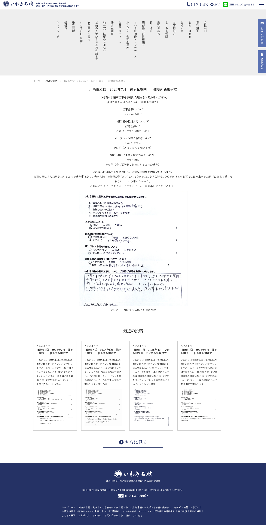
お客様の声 (174, 28)
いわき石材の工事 (81, 32)
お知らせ (182, 26)
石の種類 (151, 26)
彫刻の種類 (159, 28)
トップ (37, 81)
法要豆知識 (112, 28)
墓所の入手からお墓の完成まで (97, 40)
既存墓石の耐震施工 (143, 33)
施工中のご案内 (89, 31)
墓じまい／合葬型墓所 (128, 35)
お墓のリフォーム (120, 32)
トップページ (58, 29)
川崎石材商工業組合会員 (147, 480)
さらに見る (133, 442)
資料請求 (198, 26)
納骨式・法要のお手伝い (104, 36)
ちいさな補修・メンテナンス (136, 39)
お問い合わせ (190, 29)
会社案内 (205, 26)
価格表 (66, 25)
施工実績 (73, 26)
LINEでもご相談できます (239, 5)
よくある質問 (167, 29)
